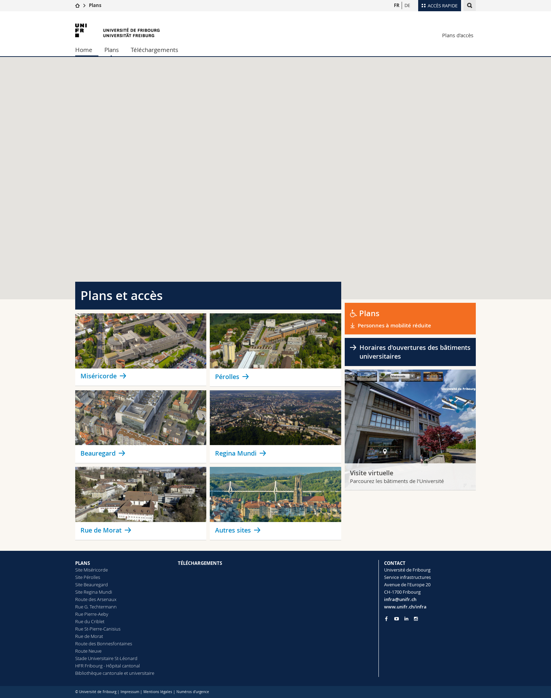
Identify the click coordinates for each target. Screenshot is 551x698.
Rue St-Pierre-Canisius (98, 629)
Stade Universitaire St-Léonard (106, 658)
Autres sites (233, 530)
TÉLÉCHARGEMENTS (200, 563)
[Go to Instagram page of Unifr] (416, 619)
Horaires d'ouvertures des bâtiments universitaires (415, 351)
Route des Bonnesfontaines (103, 643)
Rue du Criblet (89, 621)
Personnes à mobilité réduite (395, 325)
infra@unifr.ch (400, 599)
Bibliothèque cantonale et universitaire (114, 673)
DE (407, 5)
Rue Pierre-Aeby (91, 614)
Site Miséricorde (91, 570)
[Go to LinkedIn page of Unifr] (406, 619)
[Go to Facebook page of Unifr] (386, 618)
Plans (95, 5)
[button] (298, 158)
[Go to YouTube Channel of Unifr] (396, 619)
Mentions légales (157, 692)
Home (83, 50)
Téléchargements (154, 50)
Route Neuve (88, 651)
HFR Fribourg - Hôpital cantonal (107, 666)
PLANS (82, 563)
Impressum (130, 692)
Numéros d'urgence (192, 692)
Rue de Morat (89, 636)
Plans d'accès (457, 35)
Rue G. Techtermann (96, 607)
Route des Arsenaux (95, 599)
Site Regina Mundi (93, 592)
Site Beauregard (91, 584)
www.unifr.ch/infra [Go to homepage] (405, 607)
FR (397, 5)
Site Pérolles (87, 577)
